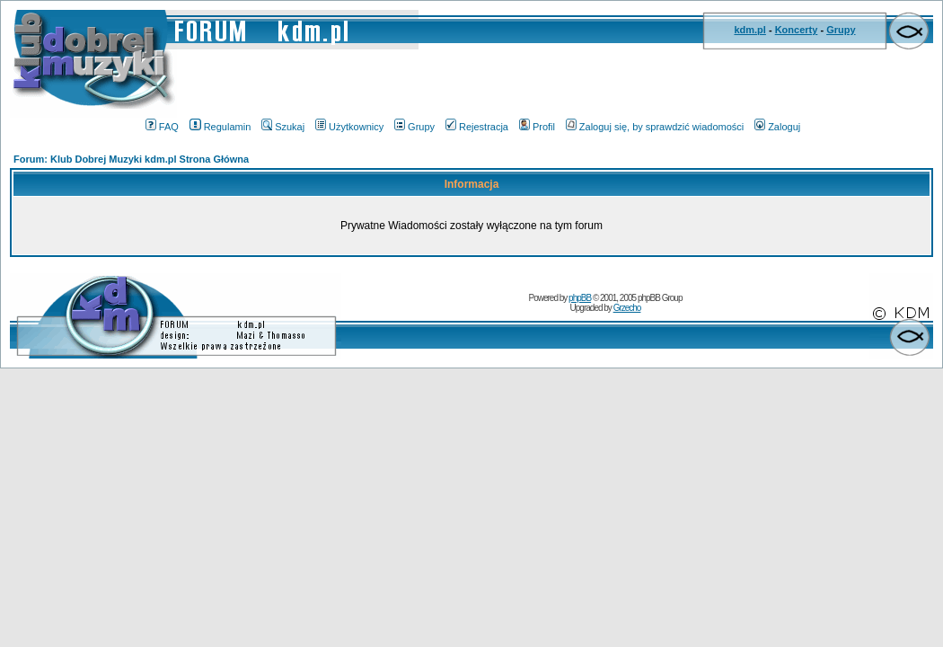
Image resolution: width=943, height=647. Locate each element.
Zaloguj (777, 126)
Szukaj (282, 126)
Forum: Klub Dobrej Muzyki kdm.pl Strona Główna (131, 159)
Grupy (840, 29)
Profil (537, 126)
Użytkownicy (349, 126)
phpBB (579, 298)
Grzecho (627, 308)
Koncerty (796, 29)
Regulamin (220, 126)
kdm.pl (749, 29)
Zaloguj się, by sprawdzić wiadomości (655, 126)
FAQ (162, 126)
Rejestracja (476, 126)
